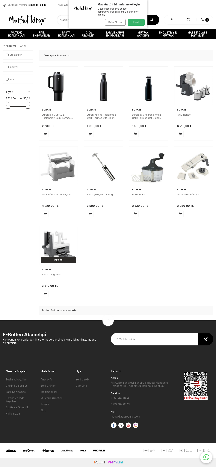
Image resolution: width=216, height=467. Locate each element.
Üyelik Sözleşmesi (17, 385)
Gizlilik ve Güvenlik (17, 407)
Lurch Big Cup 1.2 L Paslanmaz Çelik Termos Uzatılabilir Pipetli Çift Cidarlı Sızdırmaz (58, 116)
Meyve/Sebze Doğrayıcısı (57, 194)
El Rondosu (138, 194)
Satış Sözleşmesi (16, 391)
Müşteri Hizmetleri (52, 398)
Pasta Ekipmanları (66, 34)
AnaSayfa (63, 5)
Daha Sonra (115, 22)
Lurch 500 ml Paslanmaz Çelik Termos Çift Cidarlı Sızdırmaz (146, 116)
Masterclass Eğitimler (198, 34)
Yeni (10, 79)
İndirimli (12, 67)
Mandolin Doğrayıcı (188, 194)
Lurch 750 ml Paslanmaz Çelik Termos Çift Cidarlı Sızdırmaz (101, 116)
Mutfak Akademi (143, 34)
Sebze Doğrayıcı (51, 274)
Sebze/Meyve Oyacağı (100, 194)
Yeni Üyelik (82, 379)
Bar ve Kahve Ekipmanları (115, 34)
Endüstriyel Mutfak (168, 34)
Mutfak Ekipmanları (16, 34)
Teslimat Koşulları (16, 379)
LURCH (46, 109)
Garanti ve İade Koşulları (15, 399)
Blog (43, 410)
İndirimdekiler (49, 391)
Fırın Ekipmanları (42, 34)
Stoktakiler (14, 54)
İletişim (45, 404)
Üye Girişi (81, 385)
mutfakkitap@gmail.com (125, 416)
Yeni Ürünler (48, 385)
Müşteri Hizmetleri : (24, 5)
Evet (136, 22)
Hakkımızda (13, 413)
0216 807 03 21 (120, 404)
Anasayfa (9, 45)
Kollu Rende (184, 114)
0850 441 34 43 (120, 398)
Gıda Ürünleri (88, 34)
